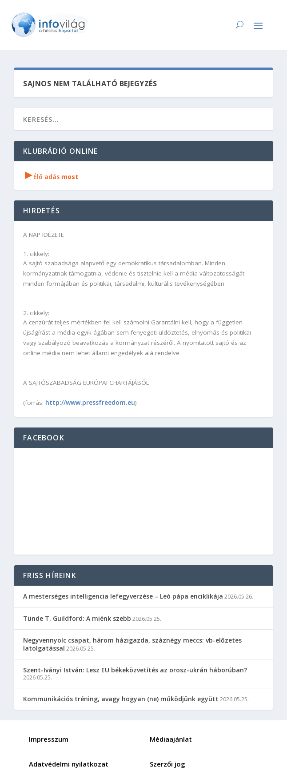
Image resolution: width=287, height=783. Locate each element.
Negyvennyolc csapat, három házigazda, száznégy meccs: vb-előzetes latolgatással (132, 644)
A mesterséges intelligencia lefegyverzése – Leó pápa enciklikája (123, 596)
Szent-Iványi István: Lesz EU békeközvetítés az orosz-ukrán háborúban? (135, 670)
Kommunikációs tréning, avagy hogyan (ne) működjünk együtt (121, 699)
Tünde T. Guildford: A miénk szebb (77, 618)
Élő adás (51, 176)
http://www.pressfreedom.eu (90, 402)
